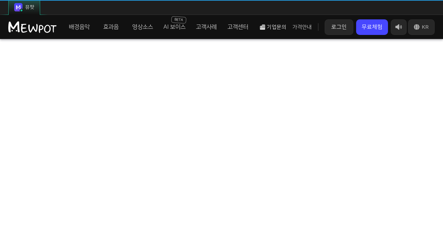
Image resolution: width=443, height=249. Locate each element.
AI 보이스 (174, 23)
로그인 (339, 27)
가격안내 (302, 27)
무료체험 (372, 27)
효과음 (111, 27)
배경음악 (79, 27)
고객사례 (206, 27)
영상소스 (142, 27)
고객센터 (237, 27)
